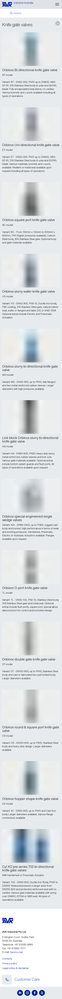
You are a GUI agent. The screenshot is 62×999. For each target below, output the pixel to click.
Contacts (7, 958)
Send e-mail (16, 952)
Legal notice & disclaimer (15, 968)
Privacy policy (9, 963)
